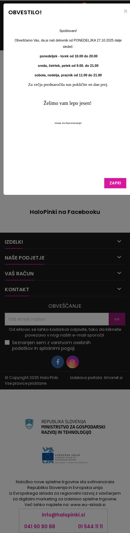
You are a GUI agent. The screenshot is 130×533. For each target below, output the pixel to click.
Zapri (115, 183)
